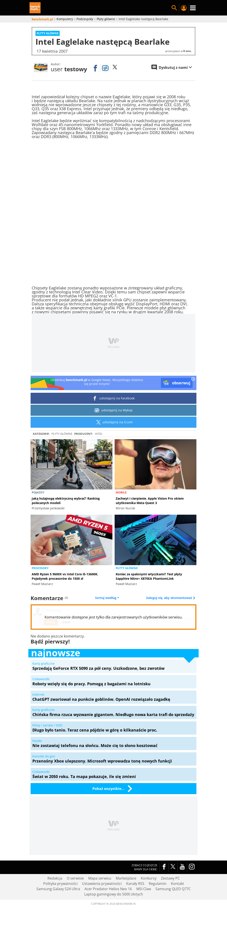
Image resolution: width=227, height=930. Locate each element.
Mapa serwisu (99, 878)
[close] (193, 379)
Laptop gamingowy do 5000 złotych (113, 894)
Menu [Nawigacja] (193, 8)
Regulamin (157, 883)
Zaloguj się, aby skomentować (169, 598)
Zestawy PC (170, 878)
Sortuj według (107, 598)
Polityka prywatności (60, 883)
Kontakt (177, 883)
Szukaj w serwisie (174, 8)
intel (99, 434)
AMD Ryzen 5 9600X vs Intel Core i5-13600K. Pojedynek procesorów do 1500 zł (65, 576)
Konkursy (149, 878)
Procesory (40, 568)
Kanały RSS (135, 883)
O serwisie (75, 878)
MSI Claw (143, 888)
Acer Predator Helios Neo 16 (108, 888)
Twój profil (183, 8)
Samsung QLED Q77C (173, 888)
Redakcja (54, 878)
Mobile (121, 492)
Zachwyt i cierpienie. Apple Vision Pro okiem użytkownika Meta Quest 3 (150, 500)
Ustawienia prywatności (102, 883)
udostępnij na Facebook (114, 398)
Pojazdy (38, 492)
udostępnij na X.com (113, 422)
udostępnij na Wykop (114, 410)
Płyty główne (61, 434)
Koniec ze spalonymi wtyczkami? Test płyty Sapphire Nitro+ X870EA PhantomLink (149, 576)
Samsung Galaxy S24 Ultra (58, 888)
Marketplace (126, 878)
